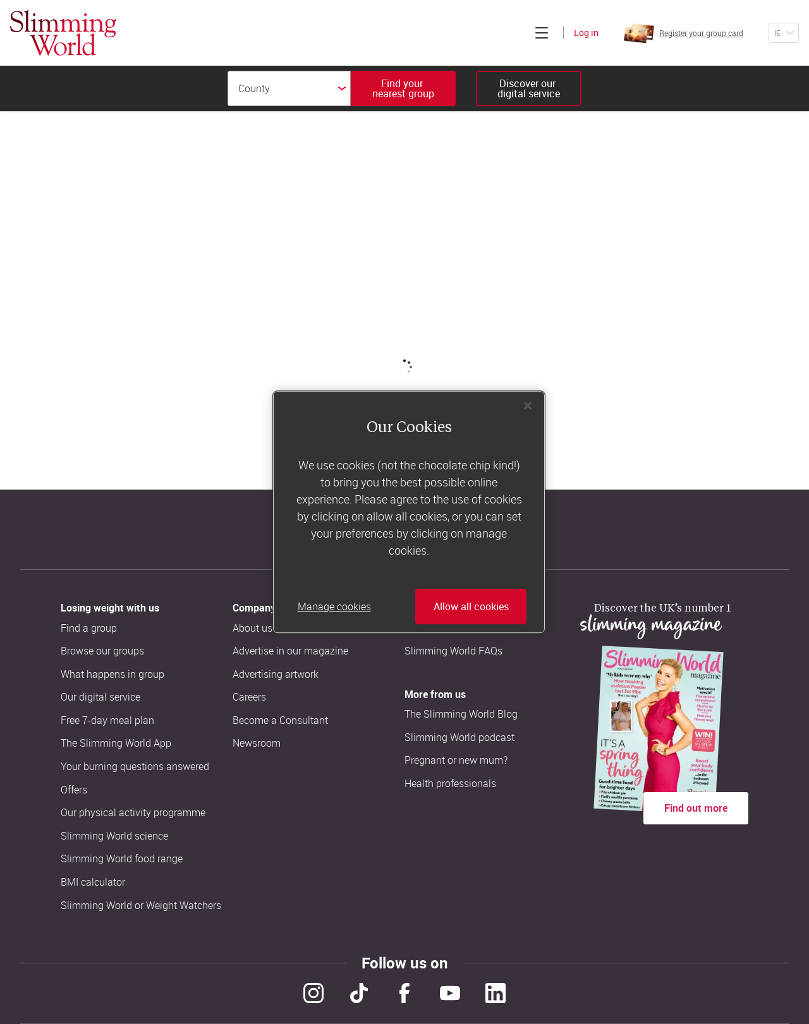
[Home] (63, 33)
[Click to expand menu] (541, 33)
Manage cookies (334, 606)
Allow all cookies (471, 606)
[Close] (528, 405)
